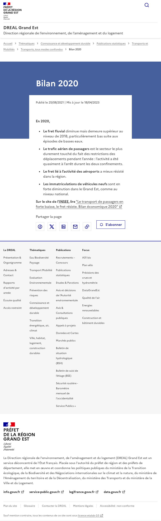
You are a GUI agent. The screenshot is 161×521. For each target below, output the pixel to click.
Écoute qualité (12, 300)
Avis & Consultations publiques (64, 313)
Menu (155, 5)
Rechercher (147, 5)
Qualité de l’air (91, 298)
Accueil (7, 43)
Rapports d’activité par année (11, 288)
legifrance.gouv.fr (82, 492)
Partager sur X (52, 226)
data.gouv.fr (112, 492)
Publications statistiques (111, 43)
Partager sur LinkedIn (63, 226)
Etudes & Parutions (67, 283)
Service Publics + (66, 406)
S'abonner (111, 224)
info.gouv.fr (11, 492)
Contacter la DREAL (54, 506)
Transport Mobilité (41, 270)
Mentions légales (83, 506)
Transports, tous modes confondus (42, 49)
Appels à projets (66, 325)
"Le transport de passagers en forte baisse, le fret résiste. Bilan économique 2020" (79, 204)
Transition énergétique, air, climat (39, 325)
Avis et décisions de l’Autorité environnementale (67, 295)
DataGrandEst (91, 290)
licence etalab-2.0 (88, 515)
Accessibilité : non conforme (117, 506)
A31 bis (86, 258)
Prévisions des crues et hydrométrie (90, 278)
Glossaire (29, 506)
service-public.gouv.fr (44, 492)
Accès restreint (12, 308)
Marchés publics (65, 341)
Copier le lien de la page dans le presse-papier (87, 226)
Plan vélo (87, 265)
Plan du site (10, 506)
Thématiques (26, 43)
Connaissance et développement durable (65, 43)
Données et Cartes (67, 333)
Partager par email (75, 226)
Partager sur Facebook (40, 226)
